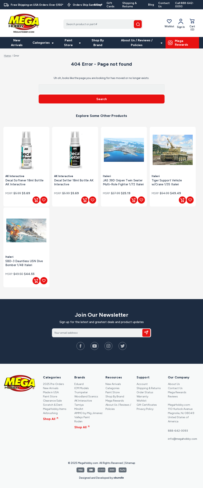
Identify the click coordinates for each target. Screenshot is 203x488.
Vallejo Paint (82, 417)
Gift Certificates (147, 405)
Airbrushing (50, 413)
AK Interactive (83, 400)
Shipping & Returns (129, 4)
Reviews (173, 396)
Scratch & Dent (52, 405)
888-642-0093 (178, 430)
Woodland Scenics (86, 396)
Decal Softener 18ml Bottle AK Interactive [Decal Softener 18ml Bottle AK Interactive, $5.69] (24, 182)
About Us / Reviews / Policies (141, 42)
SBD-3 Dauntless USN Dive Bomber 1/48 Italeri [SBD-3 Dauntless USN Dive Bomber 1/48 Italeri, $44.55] (24, 263)
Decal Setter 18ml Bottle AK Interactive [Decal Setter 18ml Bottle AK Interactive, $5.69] (74, 182)
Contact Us (164, 4)
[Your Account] (181, 23)
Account (142, 384)
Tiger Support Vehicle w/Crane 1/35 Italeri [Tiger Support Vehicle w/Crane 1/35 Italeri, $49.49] (167, 182)
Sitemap (130, 462)
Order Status (145, 392)
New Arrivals (17, 42)
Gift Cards (110, 4)
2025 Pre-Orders (53, 384)
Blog (151, 4)
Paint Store (72, 42)
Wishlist (169, 23)
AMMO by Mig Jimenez (88, 413)
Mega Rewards (114, 400)
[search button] (138, 24)
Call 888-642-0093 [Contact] (184, 4)
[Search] (103, 24)
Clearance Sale (52, 400)
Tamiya (79, 405)
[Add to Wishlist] (43, 200)
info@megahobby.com (182, 439)
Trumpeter (81, 392)
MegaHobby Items (54, 409)
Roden (78, 421)
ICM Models (81, 388)
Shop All (50, 419)
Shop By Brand (98, 42)
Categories (43, 43)
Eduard (79, 384)
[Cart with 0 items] (192, 25)
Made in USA (51, 392)
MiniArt (78, 409)
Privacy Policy (145, 409)
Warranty (142, 396)
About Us (174, 384)
